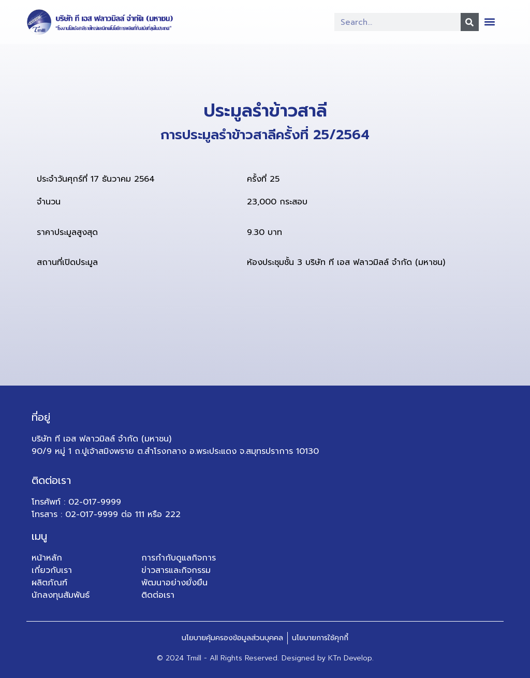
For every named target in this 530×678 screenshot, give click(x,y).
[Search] (470, 22)
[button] (489, 21)
